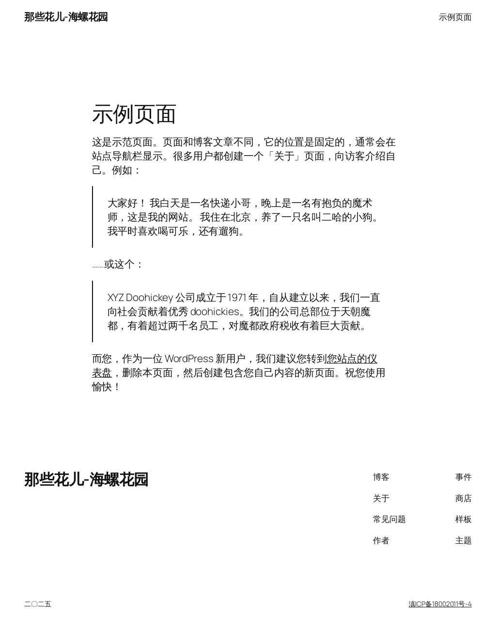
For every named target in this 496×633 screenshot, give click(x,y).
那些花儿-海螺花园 (66, 16)
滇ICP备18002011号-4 (440, 603)
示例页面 (455, 16)
